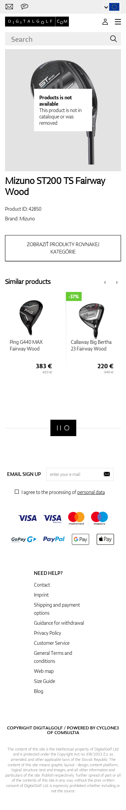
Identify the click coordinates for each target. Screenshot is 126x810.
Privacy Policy (47, 633)
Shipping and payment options (57, 609)
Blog (38, 691)
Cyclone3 (107, 728)
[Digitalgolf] (63, 428)
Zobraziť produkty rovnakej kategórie (63, 248)
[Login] (105, 21)
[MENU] (118, 21)
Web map (44, 671)
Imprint (41, 595)
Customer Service (52, 643)
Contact (42, 585)
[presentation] (105, 282)
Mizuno (27, 218)
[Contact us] (9, 7)
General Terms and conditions (53, 657)
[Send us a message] (24, 7)
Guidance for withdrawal (59, 623)
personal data (91, 492)
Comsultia (66, 732)
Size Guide (44, 681)
